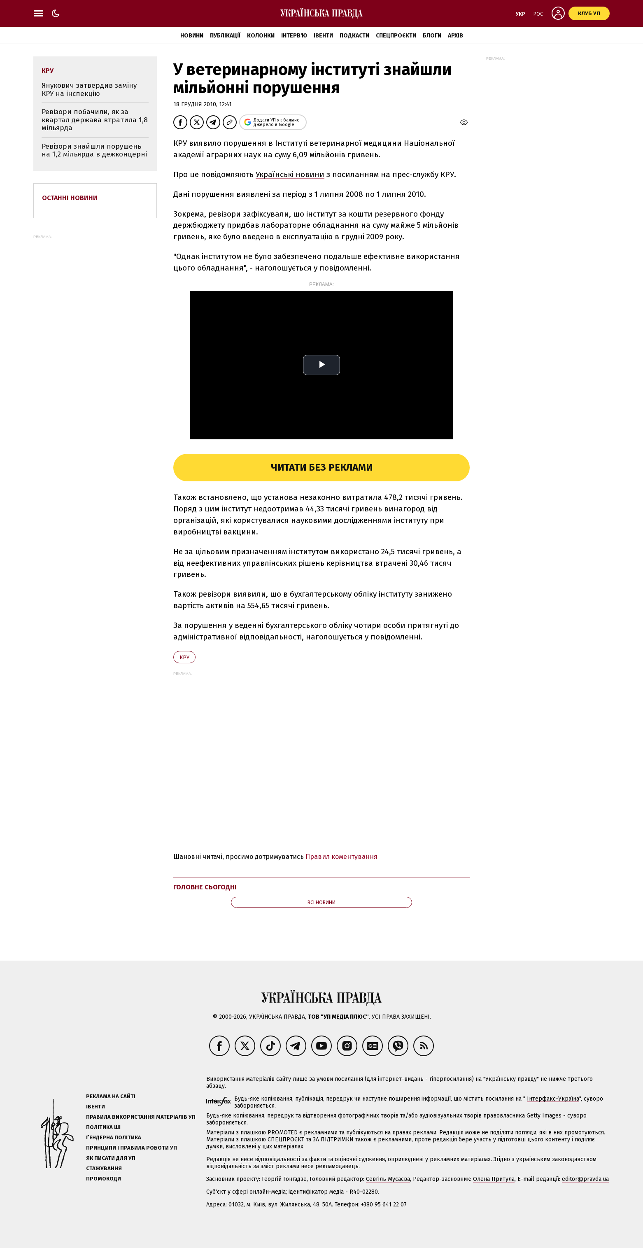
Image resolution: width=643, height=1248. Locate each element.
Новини (191, 35)
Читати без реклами (322, 467)
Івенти (323, 35)
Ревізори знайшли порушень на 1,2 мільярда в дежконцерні (94, 150)
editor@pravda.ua (585, 1179)
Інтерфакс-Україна (553, 1098)
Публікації (225, 35)
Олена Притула (494, 1179)
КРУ (184, 657)
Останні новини (70, 198)
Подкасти (354, 35)
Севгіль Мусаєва (388, 1179)
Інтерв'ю (294, 35)
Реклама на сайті (110, 1096)
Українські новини (290, 174)
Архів (455, 35)
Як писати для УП (110, 1158)
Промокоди (103, 1179)
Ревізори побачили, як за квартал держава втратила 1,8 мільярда (95, 119)
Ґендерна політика (113, 1137)
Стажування (104, 1168)
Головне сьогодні (205, 887)
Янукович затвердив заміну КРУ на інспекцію (89, 89)
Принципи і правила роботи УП (131, 1148)
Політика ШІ (103, 1127)
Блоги (432, 35)
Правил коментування (341, 857)
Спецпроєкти (396, 35)
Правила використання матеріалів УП (141, 1117)
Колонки (261, 35)
